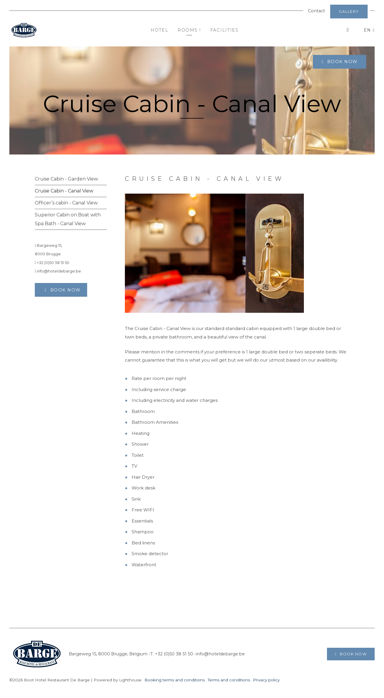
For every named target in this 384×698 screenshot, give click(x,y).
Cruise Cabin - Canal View (64, 191)
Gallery (349, 11)
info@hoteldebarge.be (58, 271)
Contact (316, 10)
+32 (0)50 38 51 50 (52, 263)
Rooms (189, 30)
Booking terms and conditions (174, 680)
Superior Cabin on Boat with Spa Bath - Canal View (68, 219)
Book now (341, 61)
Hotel (159, 30)
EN (368, 30)
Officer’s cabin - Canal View (66, 203)
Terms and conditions (229, 680)
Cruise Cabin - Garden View (66, 179)
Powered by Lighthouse (118, 680)
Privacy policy (266, 680)
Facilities (224, 30)
